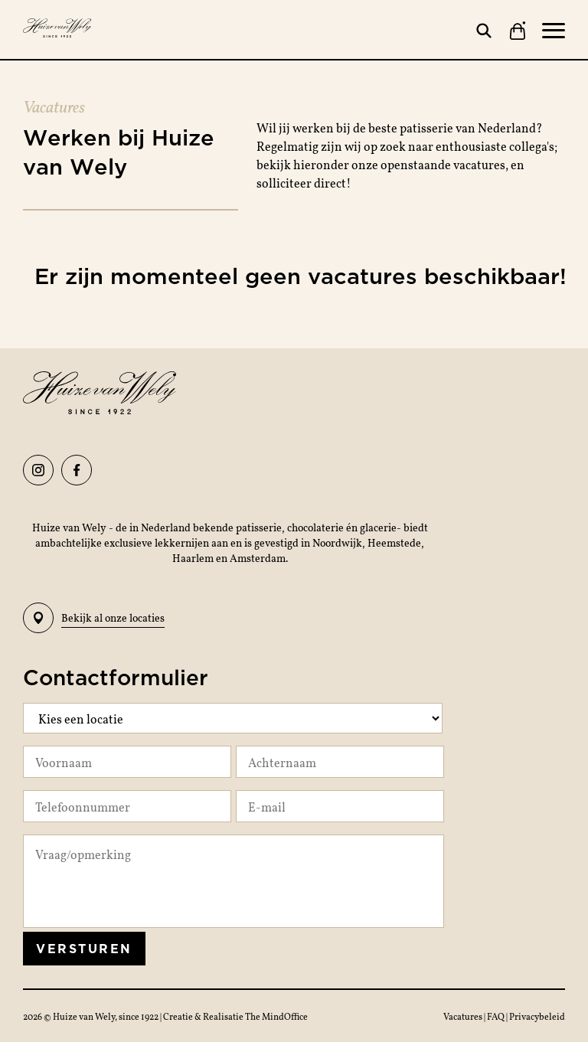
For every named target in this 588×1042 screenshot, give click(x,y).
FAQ (496, 1016)
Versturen (84, 948)
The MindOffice (276, 1016)
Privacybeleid (537, 1016)
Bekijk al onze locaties (94, 618)
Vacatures (463, 1016)
